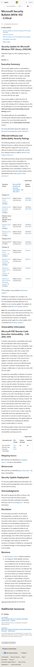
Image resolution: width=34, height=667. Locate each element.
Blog (23, 657)
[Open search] (26, 2)
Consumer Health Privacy (8, 662)
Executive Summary (8, 34)
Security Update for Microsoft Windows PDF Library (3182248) (17, 31)
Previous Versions (15, 657)
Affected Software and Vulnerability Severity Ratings (17, 37)
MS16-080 (28, 200)
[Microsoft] (17, 2)
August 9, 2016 (12, 556)
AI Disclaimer (4, 657)
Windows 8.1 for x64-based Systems (6, 209)
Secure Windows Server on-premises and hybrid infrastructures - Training (14, 619)
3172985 (27, 268)
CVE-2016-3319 (14, 447)
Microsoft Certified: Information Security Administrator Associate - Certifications (16, 630)
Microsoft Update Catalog (19, 306)
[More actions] (31, 6)
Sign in (31, 2)
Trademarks (4, 664)
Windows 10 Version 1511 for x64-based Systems (6, 281)
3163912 (27, 250)
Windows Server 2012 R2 (6, 232)
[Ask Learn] (28, 6)
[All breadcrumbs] (2, 6)
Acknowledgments (16, 502)
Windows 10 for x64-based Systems (6, 261)
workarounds (25, 470)
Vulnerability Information (9, 39)
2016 (19, 6)
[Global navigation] (1, 2)
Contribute (4, 659)
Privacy (11, 659)
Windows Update (17, 322)
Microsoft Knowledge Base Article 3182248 (14, 131)
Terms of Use (21, 662)
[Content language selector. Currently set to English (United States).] (9, 648)
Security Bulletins (11, 6)
